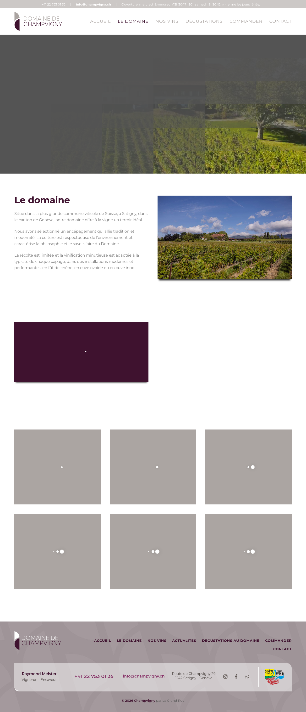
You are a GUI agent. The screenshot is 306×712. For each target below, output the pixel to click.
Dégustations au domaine (230, 641)
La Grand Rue (173, 700)
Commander (246, 21)
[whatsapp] (247, 676)
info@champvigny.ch (93, 4)
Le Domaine (133, 21)
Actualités (184, 641)
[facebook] (236, 676)
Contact (280, 21)
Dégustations (204, 21)
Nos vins (166, 21)
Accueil (100, 21)
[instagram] (225, 676)
